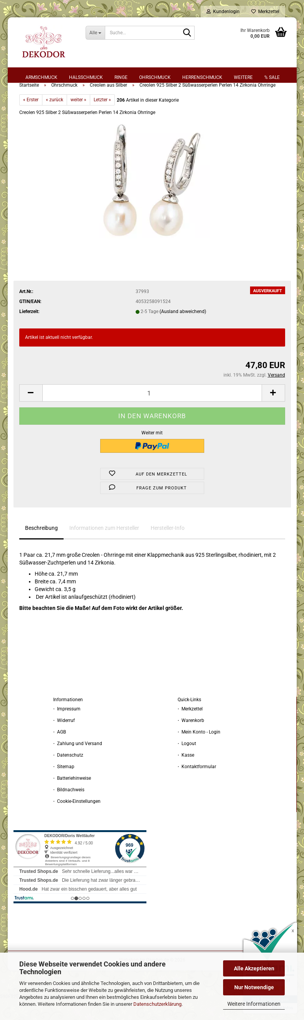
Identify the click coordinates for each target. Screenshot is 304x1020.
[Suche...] (95, 33)
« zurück (54, 119)
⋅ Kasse (186, 775)
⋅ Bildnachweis (68, 809)
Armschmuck (41, 77)
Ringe (121, 77)
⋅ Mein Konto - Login (199, 752)
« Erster (31, 119)
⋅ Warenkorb (191, 740)
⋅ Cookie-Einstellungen (77, 821)
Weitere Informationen (253, 1004)
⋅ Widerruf (64, 740)
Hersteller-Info (168, 548)
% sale (272, 77)
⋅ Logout (187, 763)
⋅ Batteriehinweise (72, 798)
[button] (30, 413)
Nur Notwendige (254, 987)
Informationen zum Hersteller (104, 548)
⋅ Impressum (67, 729)
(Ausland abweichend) (183, 331)
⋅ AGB (59, 752)
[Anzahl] (152, 413)
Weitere (243, 77)
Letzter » (102, 119)
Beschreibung (41, 548)
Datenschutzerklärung (157, 1004)
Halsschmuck (86, 77)
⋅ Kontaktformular (197, 786)
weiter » (78, 119)
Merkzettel (265, 11)
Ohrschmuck (155, 77)
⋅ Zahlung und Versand (77, 763)
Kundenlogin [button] (223, 11)
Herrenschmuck (202, 77)
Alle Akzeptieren (254, 968)
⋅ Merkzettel (190, 729)
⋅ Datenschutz (68, 775)
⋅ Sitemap (63, 786)
